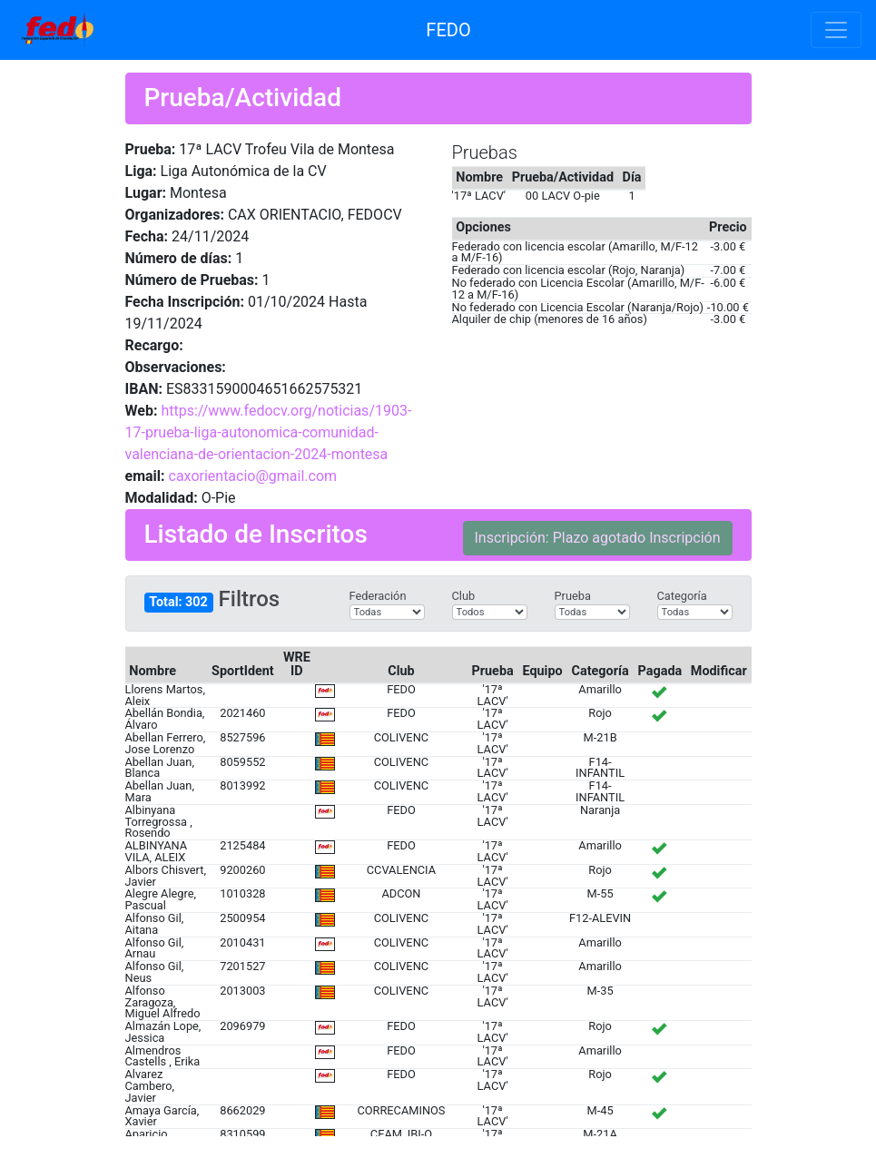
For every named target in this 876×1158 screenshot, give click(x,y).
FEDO (448, 30)
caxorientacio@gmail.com (253, 476)
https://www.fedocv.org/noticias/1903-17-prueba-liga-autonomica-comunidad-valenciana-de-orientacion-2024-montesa (268, 432)
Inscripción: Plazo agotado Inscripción (598, 537)
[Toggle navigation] (836, 30)
